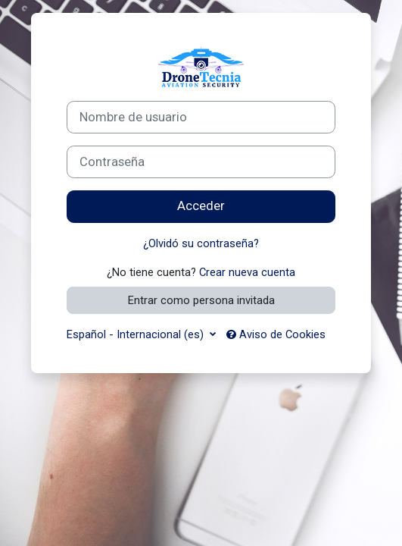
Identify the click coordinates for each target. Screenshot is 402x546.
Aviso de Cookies (276, 334)
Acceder (201, 206)
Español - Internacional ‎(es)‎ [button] (137, 334)
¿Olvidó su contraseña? (201, 243)
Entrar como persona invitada (201, 300)
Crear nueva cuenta (247, 272)
